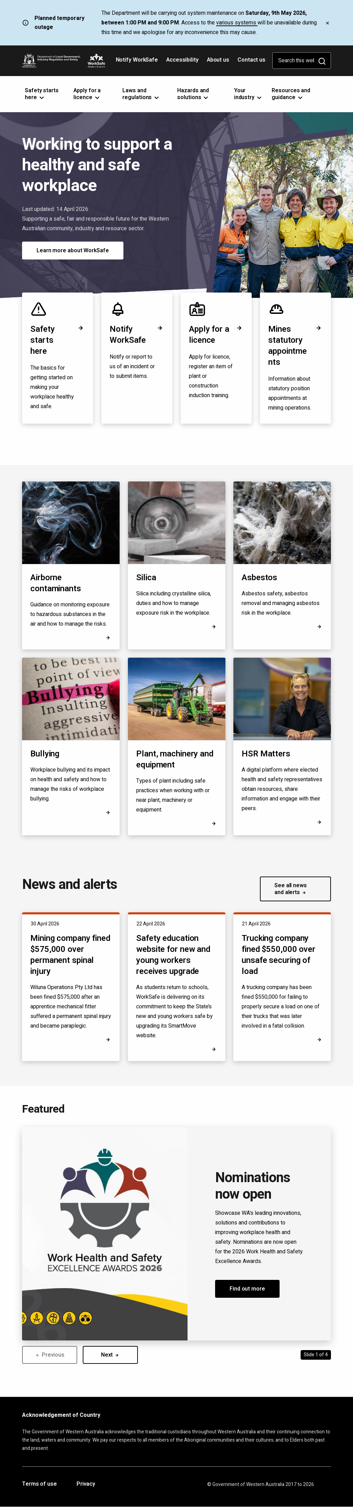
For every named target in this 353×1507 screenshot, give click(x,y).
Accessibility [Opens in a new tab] (183, 62)
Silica (146, 578)
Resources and (291, 94)
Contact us (251, 60)
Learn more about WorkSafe (73, 250)
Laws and (141, 94)
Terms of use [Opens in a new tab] (39, 1484)
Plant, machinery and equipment (174, 759)
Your (248, 94)
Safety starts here (57, 340)
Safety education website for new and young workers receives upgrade (173, 954)
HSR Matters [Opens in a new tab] (266, 754)
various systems (237, 23)
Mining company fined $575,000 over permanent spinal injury (70, 954)
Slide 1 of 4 (316, 1354)
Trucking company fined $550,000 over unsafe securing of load (278, 954)
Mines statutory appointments (295, 345)
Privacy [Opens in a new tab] (86, 1484)
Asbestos (259, 578)
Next (110, 1355)
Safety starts (42, 94)
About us (218, 60)
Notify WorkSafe (137, 60)
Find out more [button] (247, 1289)
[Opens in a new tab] (319, 822)
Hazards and (193, 94)
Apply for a (87, 94)
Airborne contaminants (55, 583)
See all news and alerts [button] (290, 888)
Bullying (44, 754)
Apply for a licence (216, 334)
